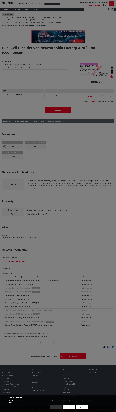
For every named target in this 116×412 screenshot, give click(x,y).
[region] (58, 403)
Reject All (69, 407)
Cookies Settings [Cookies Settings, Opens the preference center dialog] (56, 407)
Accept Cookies (82, 407)
